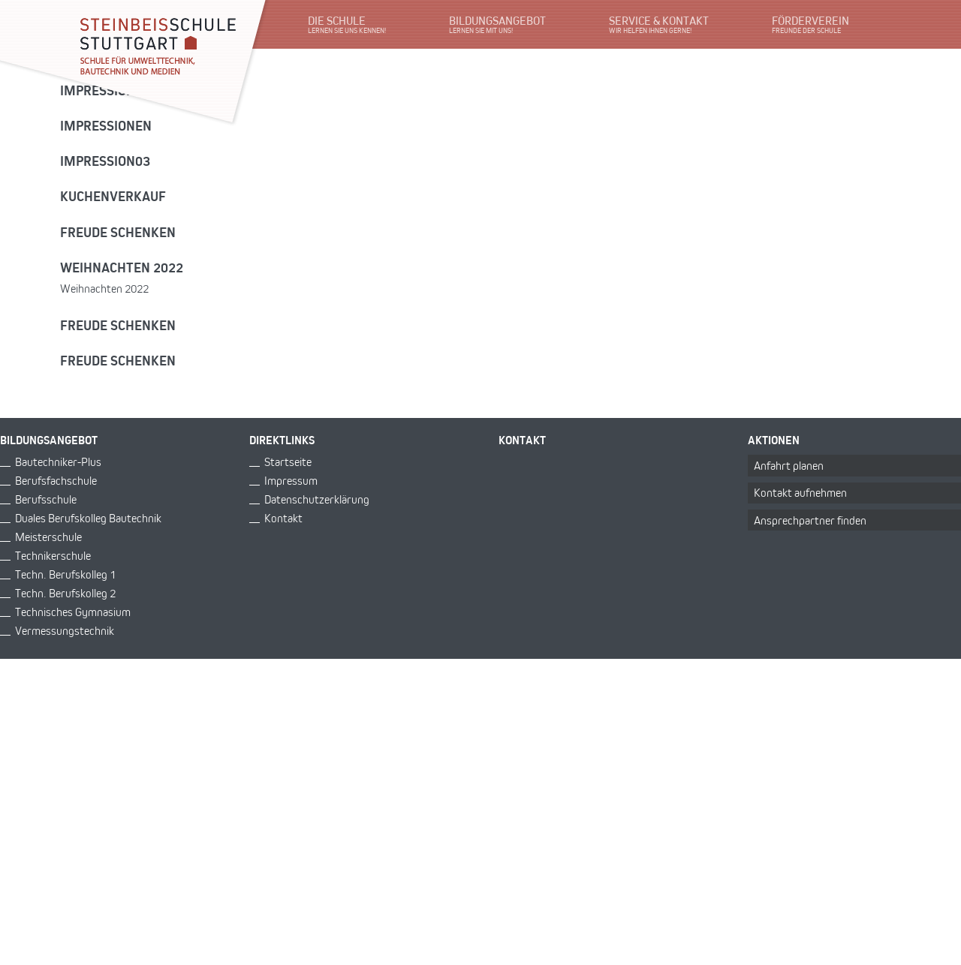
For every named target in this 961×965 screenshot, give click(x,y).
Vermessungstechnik (64, 630)
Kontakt (283, 518)
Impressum (291, 480)
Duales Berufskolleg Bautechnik (88, 518)
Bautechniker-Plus (58, 461)
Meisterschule (48, 537)
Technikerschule (53, 555)
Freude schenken (118, 231)
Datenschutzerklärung (316, 499)
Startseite (288, 461)
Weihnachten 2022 (121, 267)
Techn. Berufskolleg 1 (65, 574)
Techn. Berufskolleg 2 (65, 593)
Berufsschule (46, 499)
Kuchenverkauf (113, 195)
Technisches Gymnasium (73, 612)
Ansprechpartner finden (810, 520)
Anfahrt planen (789, 465)
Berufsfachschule (56, 480)
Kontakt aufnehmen (800, 492)
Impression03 (105, 160)
